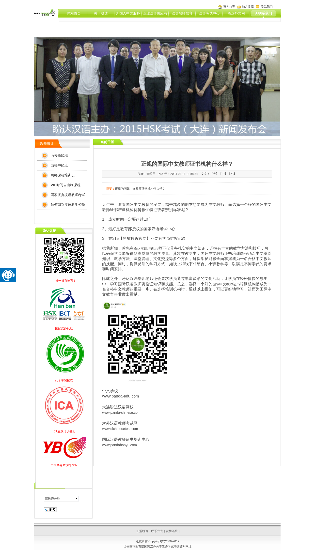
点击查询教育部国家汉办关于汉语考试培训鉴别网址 (157, 546)
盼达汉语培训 (144, 248)
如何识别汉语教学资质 (68, 205)
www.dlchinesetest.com (120, 429)
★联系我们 (263, 13)
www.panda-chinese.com (121, 412)
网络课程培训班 (63, 175)
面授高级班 (59, 155)
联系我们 (267, 6)
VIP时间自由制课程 (65, 185)
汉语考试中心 (209, 13)
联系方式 (157, 531)
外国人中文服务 (128, 13)
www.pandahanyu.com (119, 445)
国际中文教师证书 (226, 284)
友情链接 (172, 531)
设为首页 (229, 6)
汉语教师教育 (182, 13)
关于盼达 (101, 13)
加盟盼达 (142, 531)
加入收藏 (248, 6)
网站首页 (74, 13)
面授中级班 (59, 165)
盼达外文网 (236, 13)
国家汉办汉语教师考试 (68, 195)
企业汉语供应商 (155, 13)
